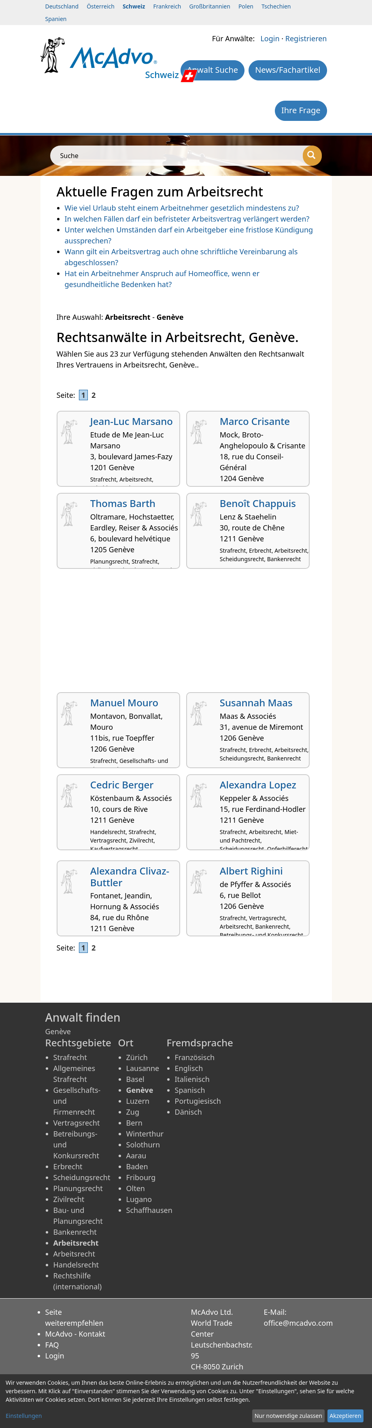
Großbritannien (209, 6)
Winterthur (145, 1134)
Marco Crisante (255, 421)
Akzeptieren (345, 1416)
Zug (133, 1112)
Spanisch (190, 1090)
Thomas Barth (122, 503)
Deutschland (62, 6)
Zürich (137, 1057)
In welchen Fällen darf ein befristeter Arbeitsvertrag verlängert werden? (187, 219)
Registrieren (306, 38)
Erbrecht (68, 1166)
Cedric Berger (122, 784)
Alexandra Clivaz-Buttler (130, 876)
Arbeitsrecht (74, 1254)
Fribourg (141, 1177)
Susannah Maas (256, 702)
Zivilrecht (69, 1199)
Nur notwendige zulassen (288, 1416)
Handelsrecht (76, 1265)
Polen (245, 6)
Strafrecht (70, 1057)
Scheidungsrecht (82, 1177)
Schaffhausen (149, 1210)
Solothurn (143, 1144)
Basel (135, 1079)
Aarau (136, 1155)
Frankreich (167, 6)
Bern (134, 1123)
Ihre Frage (301, 110)
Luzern (138, 1101)
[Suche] (312, 156)
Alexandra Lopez (258, 784)
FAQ (52, 1345)
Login (269, 38)
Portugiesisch (198, 1101)
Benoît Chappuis (258, 503)
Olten (135, 1188)
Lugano (139, 1199)
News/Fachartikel (287, 69)
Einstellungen (24, 1416)
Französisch (195, 1057)
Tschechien (276, 6)
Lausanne (142, 1068)
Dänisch (188, 1112)
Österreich (101, 6)
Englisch (189, 1068)
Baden (137, 1166)
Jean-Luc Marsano (131, 421)
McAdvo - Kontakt (75, 1334)
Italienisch (192, 1079)
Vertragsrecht (76, 1123)
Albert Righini (251, 870)
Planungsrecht (78, 1188)
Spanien (56, 19)
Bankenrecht (75, 1232)
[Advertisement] (186, 633)
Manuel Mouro (124, 702)
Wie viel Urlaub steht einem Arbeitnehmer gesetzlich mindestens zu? (182, 208)
